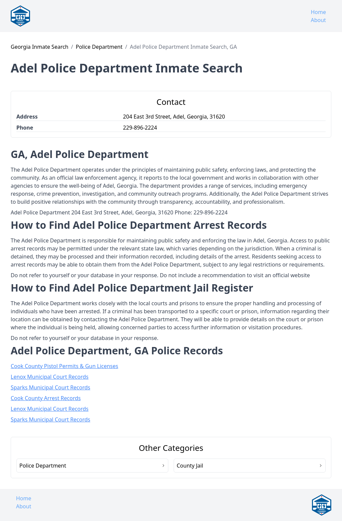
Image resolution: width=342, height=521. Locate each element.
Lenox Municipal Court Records (50, 376)
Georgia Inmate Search (39, 46)
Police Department (99, 46)
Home (318, 12)
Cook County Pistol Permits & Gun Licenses (64, 366)
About (318, 20)
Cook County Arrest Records (46, 398)
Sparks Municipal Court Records (50, 387)
